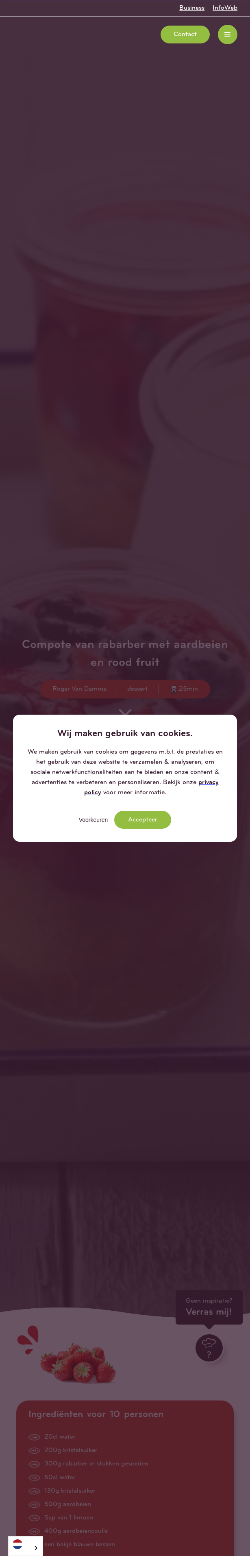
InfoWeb (225, 8)
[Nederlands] (26, 1544)
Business (191, 8)
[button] (227, 34)
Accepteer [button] (142, 820)
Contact (185, 34)
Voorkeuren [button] (93, 820)
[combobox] (25, 1546)
